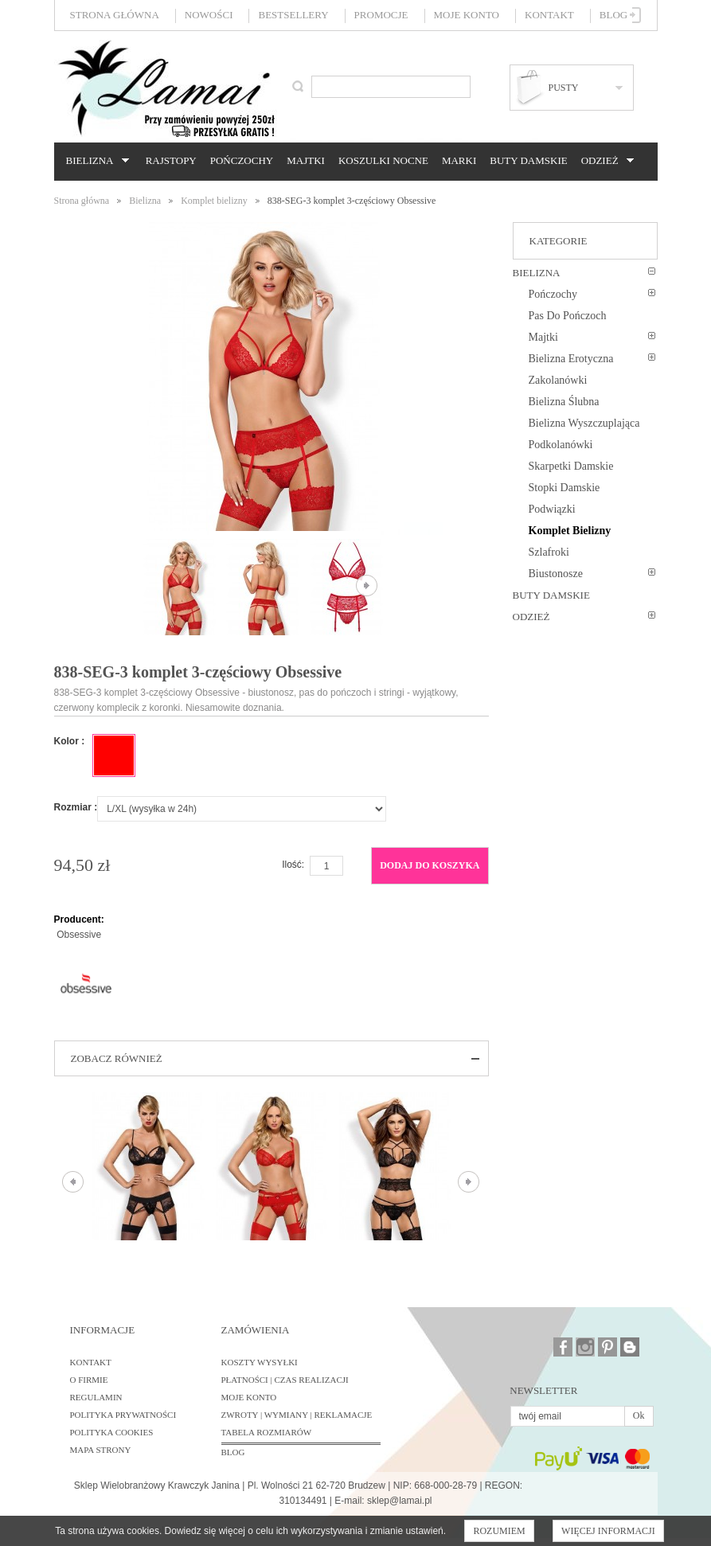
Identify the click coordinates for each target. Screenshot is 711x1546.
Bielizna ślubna (564, 402)
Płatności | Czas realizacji (285, 1379)
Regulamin (96, 1397)
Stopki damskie (564, 488)
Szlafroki (549, 552)
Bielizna (95, 160)
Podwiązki (552, 509)
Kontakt (549, 15)
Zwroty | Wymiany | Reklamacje (297, 1414)
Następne (366, 585)
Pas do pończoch (568, 316)
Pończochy (241, 160)
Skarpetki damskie (571, 466)
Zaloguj (636, 15)
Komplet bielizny (214, 200)
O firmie (89, 1379)
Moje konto (466, 15)
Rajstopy (171, 160)
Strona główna (114, 15)
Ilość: (293, 864)
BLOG (233, 1452)
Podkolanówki (561, 445)
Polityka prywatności (123, 1414)
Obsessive (79, 934)
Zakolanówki (558, 380)
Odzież (605, 160)
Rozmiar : (76, 807)
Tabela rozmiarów (266, 1432)
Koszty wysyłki (259, 1362)
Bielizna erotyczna (571, 359)
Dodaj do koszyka (429, 865)
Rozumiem (499, 1530)
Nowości (209, 15)
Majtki (306, 160)
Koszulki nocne (383, 160)
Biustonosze (556, 574)
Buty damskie (528, 160)
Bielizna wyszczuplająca (584, 423)
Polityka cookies (112, 1432)
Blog (613, 15)
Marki (459, 160)
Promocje (381, 15)
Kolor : (69, 741)
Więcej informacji (608, 1530)
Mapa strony (100, 1449)
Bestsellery (293, 15)
